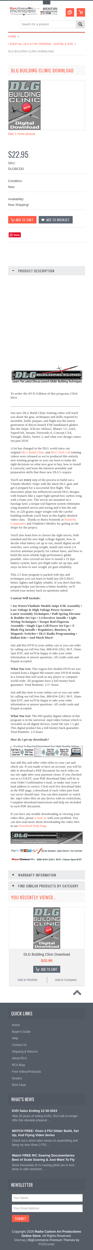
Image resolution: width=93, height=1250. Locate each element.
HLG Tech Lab (60, 452)
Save (17, 234)
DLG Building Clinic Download (47, 954)
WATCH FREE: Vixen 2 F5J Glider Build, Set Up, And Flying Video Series (45, 1133)
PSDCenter (46, 1244)
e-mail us (40, 818)
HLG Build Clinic (33, 452)
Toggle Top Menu (46, 2)
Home (12, 36)
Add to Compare (65, 980)
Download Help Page (32, 826)
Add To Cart (49, 969)
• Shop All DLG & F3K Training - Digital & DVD (40, 43)
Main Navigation (12, 24)
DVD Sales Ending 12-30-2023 (34, 1111)
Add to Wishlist (27, 980)
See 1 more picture (21, 134)
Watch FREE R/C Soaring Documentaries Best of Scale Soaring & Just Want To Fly (43, 1157)
